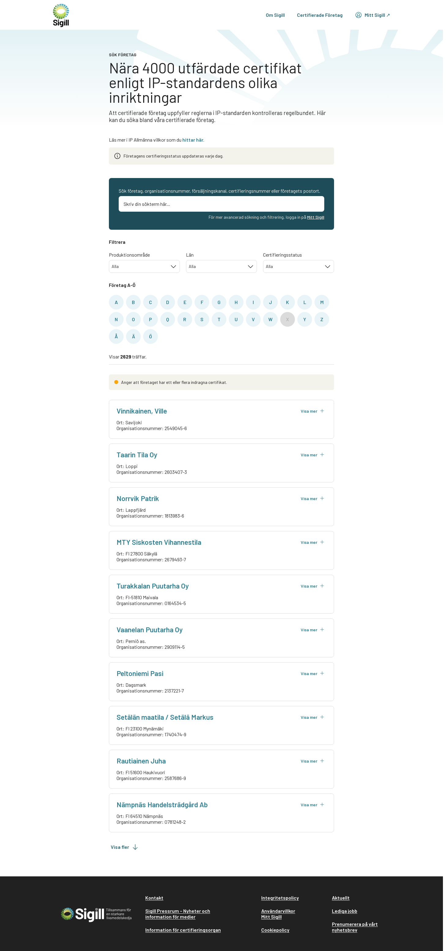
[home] (61, 14)
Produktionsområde (129, 255)
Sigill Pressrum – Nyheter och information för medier (177, 913)
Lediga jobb (344, 911)
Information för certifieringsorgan (183, 930)
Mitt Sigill (315, 217)
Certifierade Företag (320, 15)
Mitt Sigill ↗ (372, 15)
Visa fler (125, 847)
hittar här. (193, 140)
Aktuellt (341, 898)
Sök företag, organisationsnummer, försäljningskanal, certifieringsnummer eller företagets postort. (219, 191)
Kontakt (154, 898)
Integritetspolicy (280, 898)
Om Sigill (275, 15)
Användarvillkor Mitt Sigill (278, 913)
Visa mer (313, 411)
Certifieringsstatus (282, 255)
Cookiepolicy (275, 930)
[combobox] (144, 266)
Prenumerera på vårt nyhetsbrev (355, 927)
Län (190, 255)
